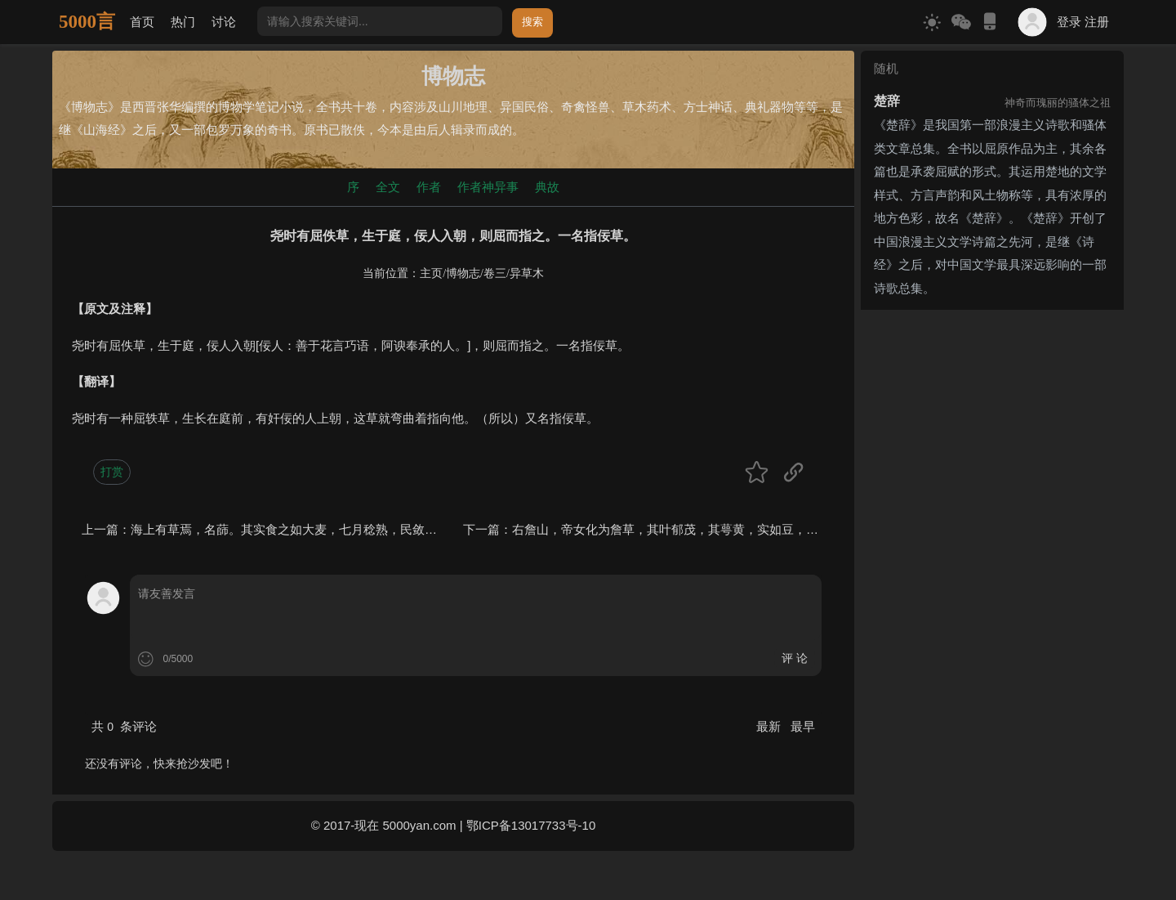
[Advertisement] (992, 418)
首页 (142, 22)
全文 (388, 187)
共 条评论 (124, 726)
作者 (428, 187)
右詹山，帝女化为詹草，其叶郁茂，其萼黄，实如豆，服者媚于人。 (696, 529)
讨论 (224, 22)
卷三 (494, 273)
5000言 (87, 21)
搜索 (532, 22)
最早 (803, 726)
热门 (183, 22)
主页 (431, 273)
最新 (770, 726)
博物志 (463, 273)
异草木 (527, 273)
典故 (547, 187)
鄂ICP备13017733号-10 (530, 825)
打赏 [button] (111, 471)
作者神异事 (488, 187)
